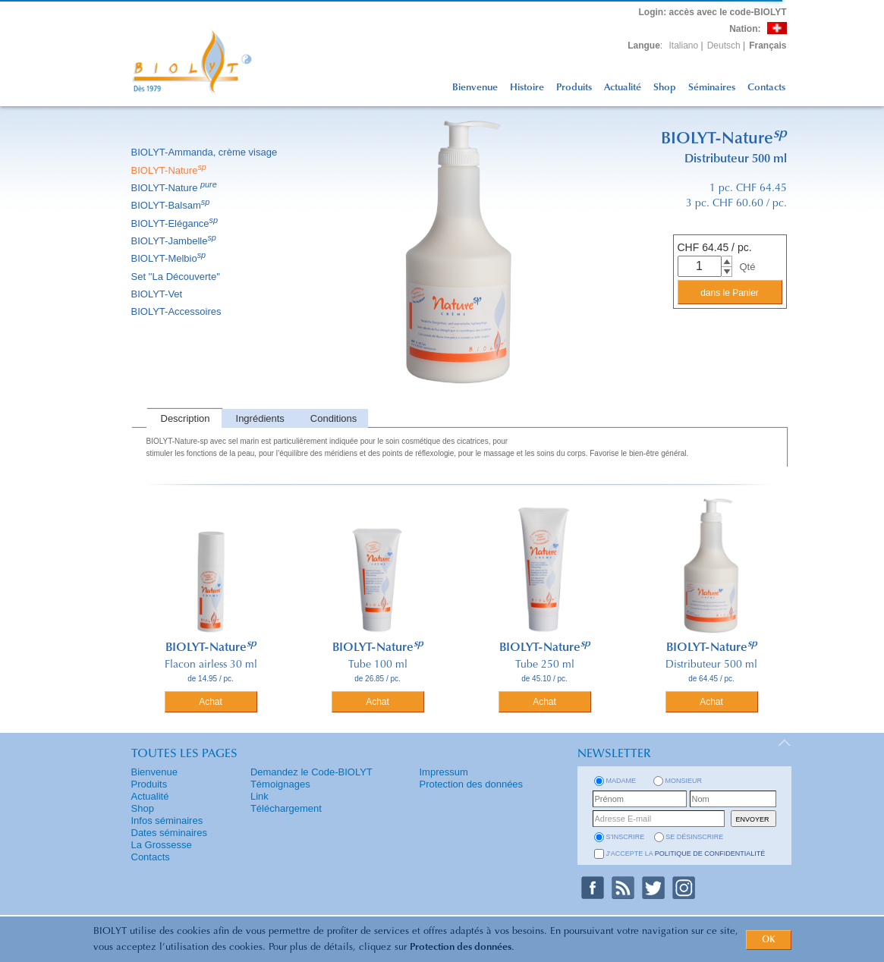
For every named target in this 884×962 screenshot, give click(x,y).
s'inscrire (625, 837)
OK (768, 940)
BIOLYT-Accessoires (177, 311)
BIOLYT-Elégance (176, 223)
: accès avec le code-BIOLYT (713, 12)
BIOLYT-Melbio (170, 258)
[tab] (184, 418)
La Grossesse (161, 844)
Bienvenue (475, 88)
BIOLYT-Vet (158, 294)
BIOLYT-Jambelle (175, 241)
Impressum (444, 772)
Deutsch (724, 45)
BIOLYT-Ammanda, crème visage (205, 152)
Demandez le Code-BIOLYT (311, 772)
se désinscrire (694, 837)
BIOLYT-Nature (170, 170)
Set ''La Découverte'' (177, 276)
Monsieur (684, 780)
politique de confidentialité (710, 853)
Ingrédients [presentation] (260, 418)
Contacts (766, 88)
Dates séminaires (169, 832)
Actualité (622, 88)
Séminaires (711, 88)
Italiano (684, 45)
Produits (574, 88)
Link (259, 796)
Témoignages (280, 784)
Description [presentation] (185, 418)
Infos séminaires (167, 820)
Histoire (527, 88)
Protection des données (460, 947)
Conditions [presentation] (333, 418)
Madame (621, 780)
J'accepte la (686, 853)
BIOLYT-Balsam (171, 205)
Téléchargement (286, 808)
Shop (664, 88)
